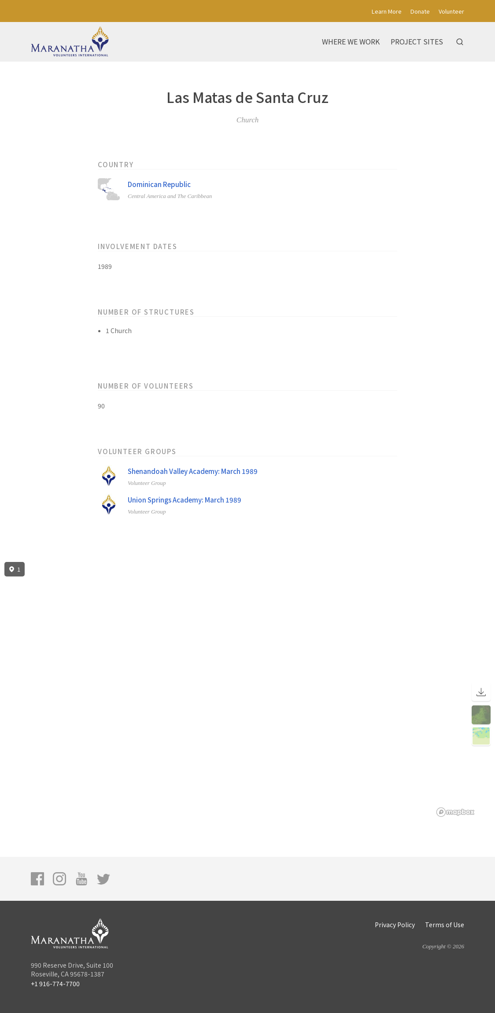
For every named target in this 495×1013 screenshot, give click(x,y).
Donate (420, 11)
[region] (247, 690)
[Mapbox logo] (455, 812)
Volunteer (451, 11)
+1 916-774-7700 (55, 983)
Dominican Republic (159, 184)
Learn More (387, 11)
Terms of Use (444, 924)
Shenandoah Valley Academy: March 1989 (193, 471)
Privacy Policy (395, 924)
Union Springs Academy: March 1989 (184, 499)
